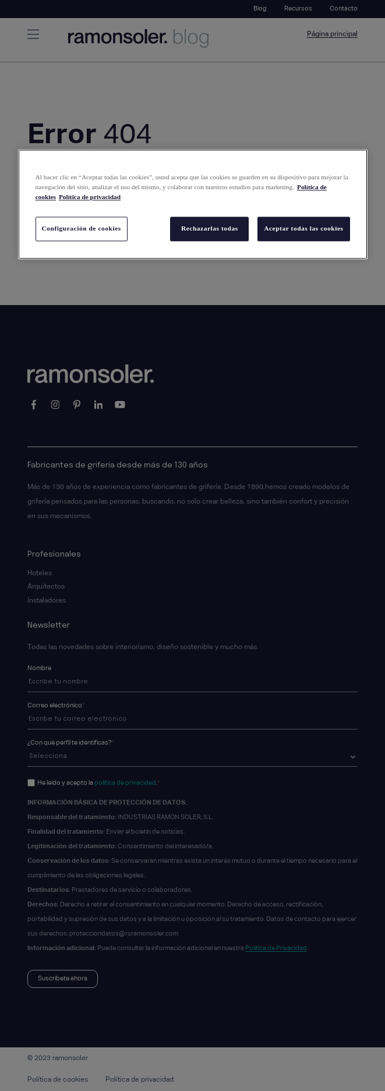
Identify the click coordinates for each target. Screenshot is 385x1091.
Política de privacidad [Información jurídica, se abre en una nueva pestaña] (90, 197)
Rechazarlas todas (209, 228)
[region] (193, 205)
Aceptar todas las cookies (303, 228)
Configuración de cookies (81, 228)
